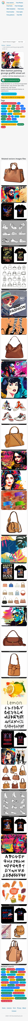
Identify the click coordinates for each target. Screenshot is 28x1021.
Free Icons (21, 9)
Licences (9, 1008)
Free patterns (10, 15)
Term (14, 1008)
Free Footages (19, 6)
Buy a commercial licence (9, 94)
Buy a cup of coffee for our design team (13, 97)
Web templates (11, 9)
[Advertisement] (14, 28)
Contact (14, 1011)
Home (3, 45)
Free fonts (9, 6)
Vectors (8, 45)
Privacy (19, 1008)
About (24, 1008)
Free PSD (19, 15)
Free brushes (10, 12)
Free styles (20, 12)
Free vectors (10, 3)
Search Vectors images (9, 42)
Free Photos (19, 3)
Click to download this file (10, 80)
